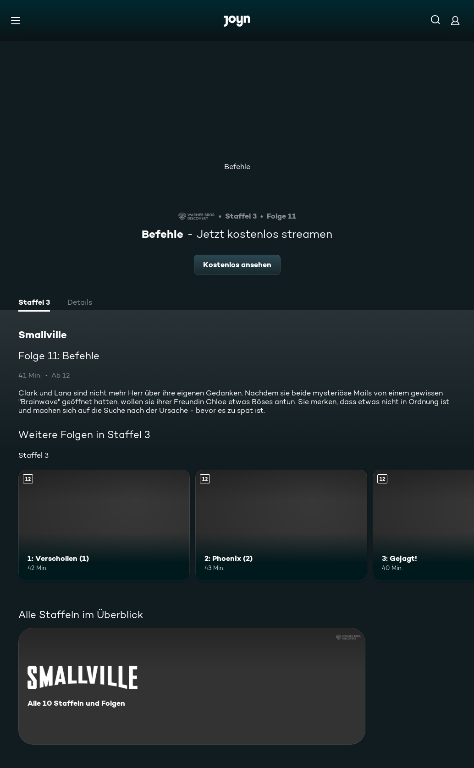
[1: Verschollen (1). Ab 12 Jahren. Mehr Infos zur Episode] (104, 525)
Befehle (237, 166)
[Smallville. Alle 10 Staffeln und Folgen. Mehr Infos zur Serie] (191, 686)
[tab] (34, 303)
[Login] (455, 20)
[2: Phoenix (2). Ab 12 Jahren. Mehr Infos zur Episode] (281, 525)
